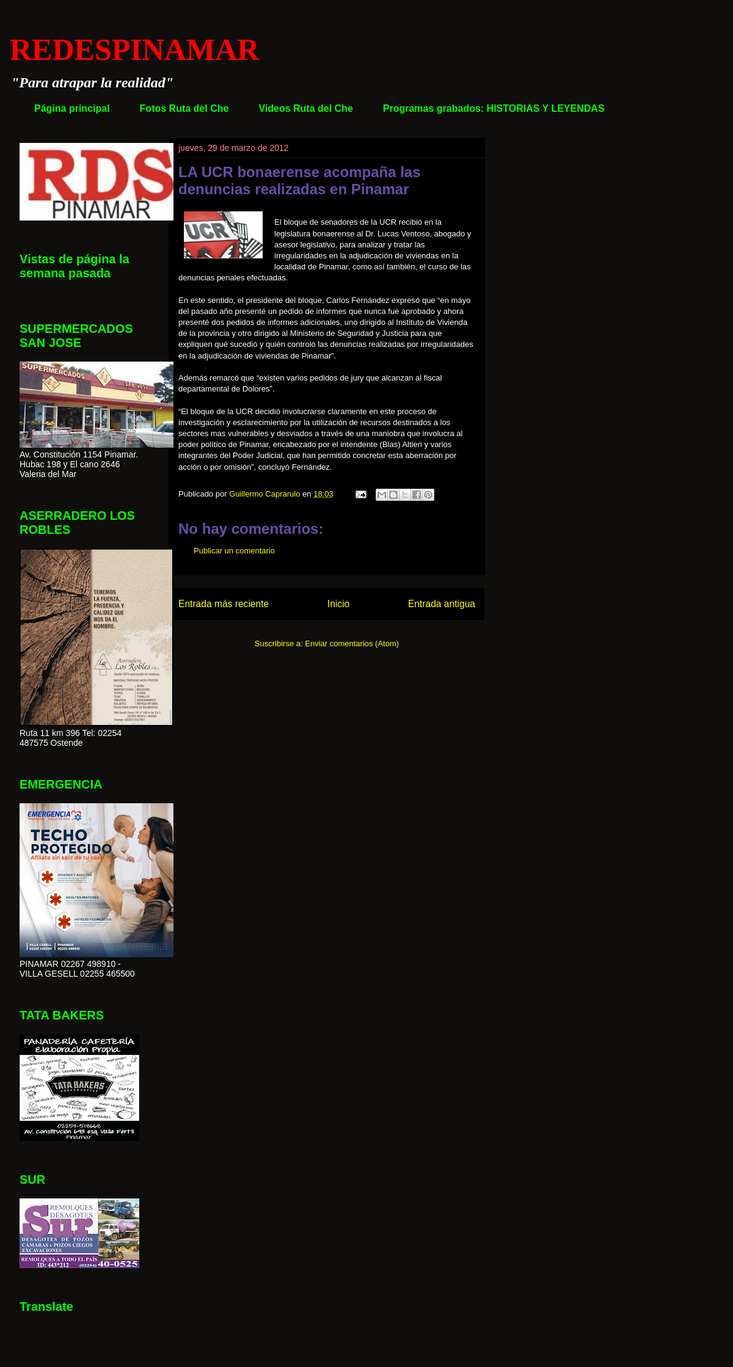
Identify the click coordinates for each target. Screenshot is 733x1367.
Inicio (338, 604)
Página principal (72, 108)
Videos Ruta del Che (305, 108)
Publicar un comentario (234, 550)
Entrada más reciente (223, 604)
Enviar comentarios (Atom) (352, 643)
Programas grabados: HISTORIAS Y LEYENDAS (494, 108)
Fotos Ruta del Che (184, 108)
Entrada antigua (441, 604)
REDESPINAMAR (134, 49)
